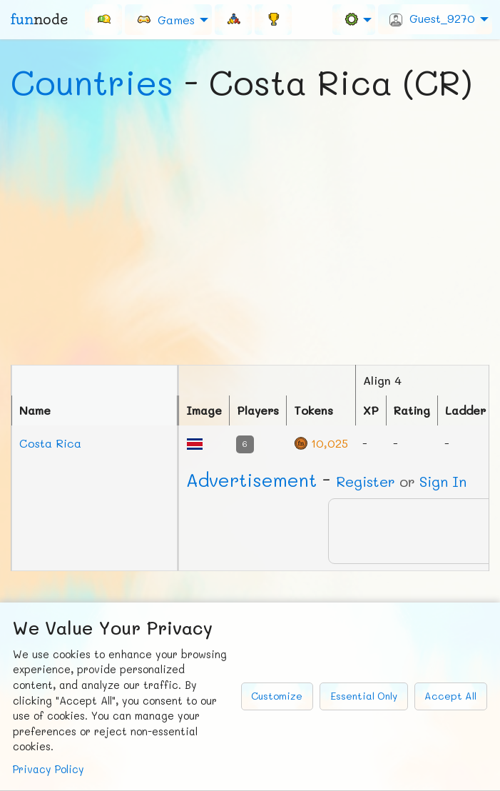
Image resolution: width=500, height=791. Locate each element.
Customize (276, 696)
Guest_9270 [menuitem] (432, 18)
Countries (92, 82)
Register (365, 481)
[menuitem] (103, 19)
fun (39, 19)
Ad (251, 479)
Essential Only (363, 696)
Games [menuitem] (165, 18)
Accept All (450, 696)
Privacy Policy (48, 769)
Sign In (442, 481)
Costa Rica (50, 442)
